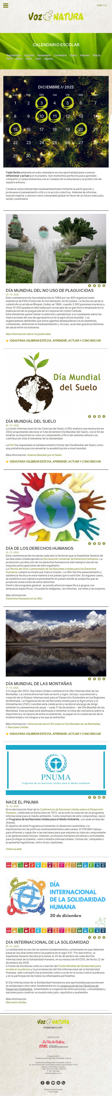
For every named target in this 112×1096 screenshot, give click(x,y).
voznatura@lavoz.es (53, 1073)
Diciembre (60, 55)
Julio (38, 58)
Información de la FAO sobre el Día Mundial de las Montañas (63, 724)
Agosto (48, 58)
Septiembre (13, 55)
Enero (73, 55)
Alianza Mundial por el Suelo (44, 455)
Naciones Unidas (18, 727)
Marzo (96, 55)
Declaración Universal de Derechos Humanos (70, 559)
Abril (9, 58)
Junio (28, 58)
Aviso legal (53, 1092)
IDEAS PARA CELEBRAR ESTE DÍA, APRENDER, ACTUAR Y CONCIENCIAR (55, 340)
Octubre (29, 55)
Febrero (85, 55)
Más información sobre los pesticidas (28, 334)
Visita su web (14, 849)
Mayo (19, 58)
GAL (105, 5)
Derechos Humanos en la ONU (24, 598)
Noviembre (44, 55)
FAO (12, 445)
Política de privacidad (53, 1089)
